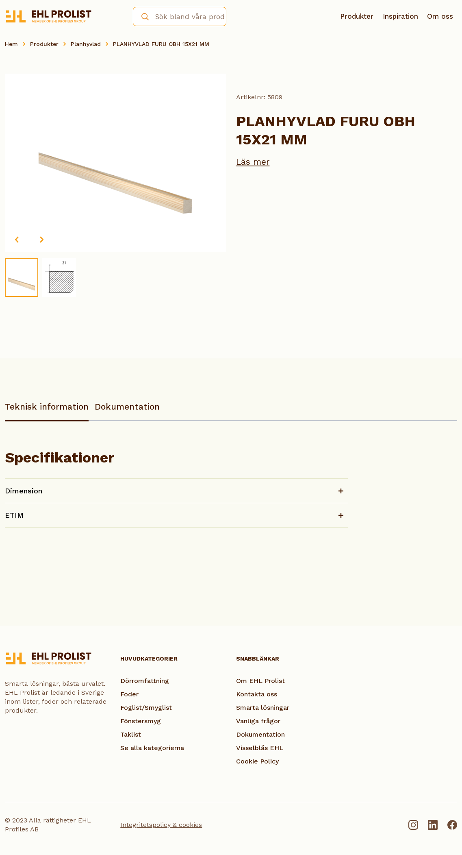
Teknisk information (47, 406)
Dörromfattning (144, 681)
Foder (129, 694)
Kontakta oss (256, 694)
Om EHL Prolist (260, 681)
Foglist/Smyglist (146, 707)
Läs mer (253, 162)
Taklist (130, 734)
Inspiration (400, 16)
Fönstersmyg (140, 721)
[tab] (47, 410)
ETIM (14, 515)
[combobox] (179, 16)
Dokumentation (127, 406)
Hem (11, 44)
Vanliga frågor (258, 721)
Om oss (440, 16)
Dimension (23, 490)
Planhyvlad (86, 44)
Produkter (356, 16)
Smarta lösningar (262, 707)
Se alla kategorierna (152, 748)
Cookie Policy (257, 761)
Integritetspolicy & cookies (161, 825)
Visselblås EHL (259, 748)
